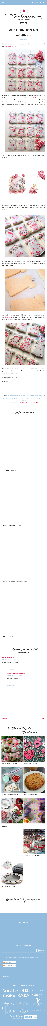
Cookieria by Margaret (16, 673)
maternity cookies (27, 398)
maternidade (16, 398)
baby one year (24, 395)
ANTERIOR (5, 718)
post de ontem (10, 46)
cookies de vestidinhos (11, 397)
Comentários (8, 965)
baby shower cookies (37, 395)
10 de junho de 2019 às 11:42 (15, 675)
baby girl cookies (12, 395)
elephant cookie (25, 397)
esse (11, 100)
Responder (5, 664)
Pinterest (36, 98)
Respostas (11, 669)
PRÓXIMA (42, 718)
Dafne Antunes (8, 657)
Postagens (7, 962)
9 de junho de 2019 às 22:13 (10, 659)
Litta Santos (9, 317)
